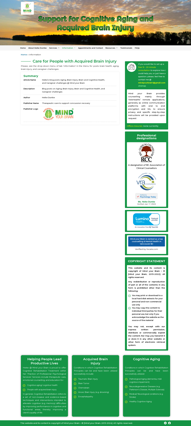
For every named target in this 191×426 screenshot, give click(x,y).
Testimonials (126, 48)
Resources (111, 48)
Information (69, 48)
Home (23, 48)
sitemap (142, 86)
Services (54, 48)
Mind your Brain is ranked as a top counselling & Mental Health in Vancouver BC (146, 241)
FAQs (137, 48)
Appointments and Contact (90, 48)
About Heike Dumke (37, 48)
